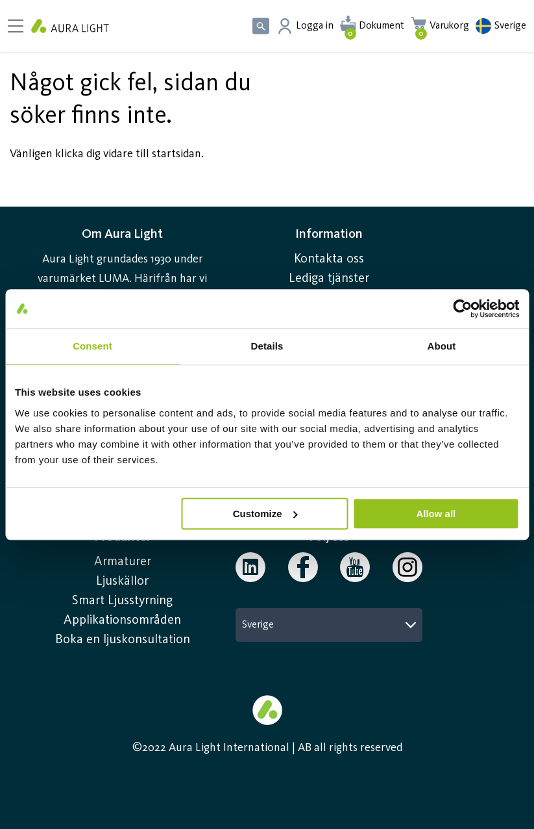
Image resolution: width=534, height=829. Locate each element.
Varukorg (449, 26)
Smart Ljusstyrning (122, 600)
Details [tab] (267, 345)
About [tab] (442, 345)
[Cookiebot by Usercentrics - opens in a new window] (462, 308)
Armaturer (122, 561)
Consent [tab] (92, 345)
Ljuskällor (122, 581)
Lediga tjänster (329, 278)
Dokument (381, 26)
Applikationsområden (122, 620)
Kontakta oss (329, 259)
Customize (265, 513)
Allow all (435, 513)
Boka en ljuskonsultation (122, 639)
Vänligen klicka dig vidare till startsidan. (107, 154)
